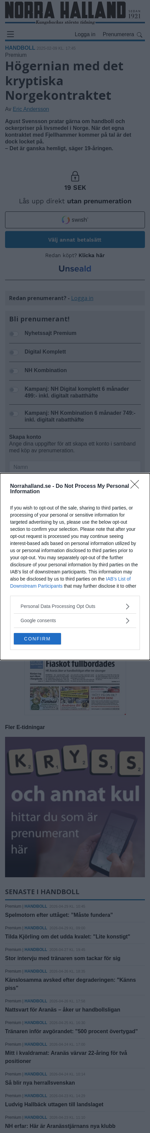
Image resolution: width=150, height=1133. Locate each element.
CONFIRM (37, 638)
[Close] (136, 486)
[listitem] (75, 606)
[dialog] (75, 566)
